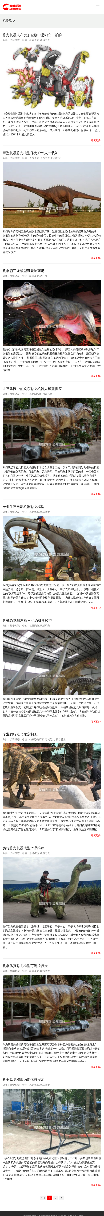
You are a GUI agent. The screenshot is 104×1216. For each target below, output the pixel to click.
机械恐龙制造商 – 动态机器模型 (27, 620)
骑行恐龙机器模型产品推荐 (23, 848)
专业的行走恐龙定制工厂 (22, 734)
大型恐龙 (45, 158)
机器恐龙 (34, 40)
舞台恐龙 (45, 971)
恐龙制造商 (35, 394)
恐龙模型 (34, 512)
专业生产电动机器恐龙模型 (23, 507)
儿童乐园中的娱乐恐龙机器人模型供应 (32, 389)
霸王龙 (43, 276)
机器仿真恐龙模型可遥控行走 (25, 966)
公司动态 (15, 40)
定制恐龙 (50, 739)
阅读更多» (95, 140)
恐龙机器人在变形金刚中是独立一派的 (32, 35)
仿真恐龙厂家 (36, 739)
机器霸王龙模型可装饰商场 (23, 271)
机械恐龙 (45, 40)
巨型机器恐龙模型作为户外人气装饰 (30, 153)
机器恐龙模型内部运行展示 (23, 1080)
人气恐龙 (34, 158)
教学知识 (15, 625)
